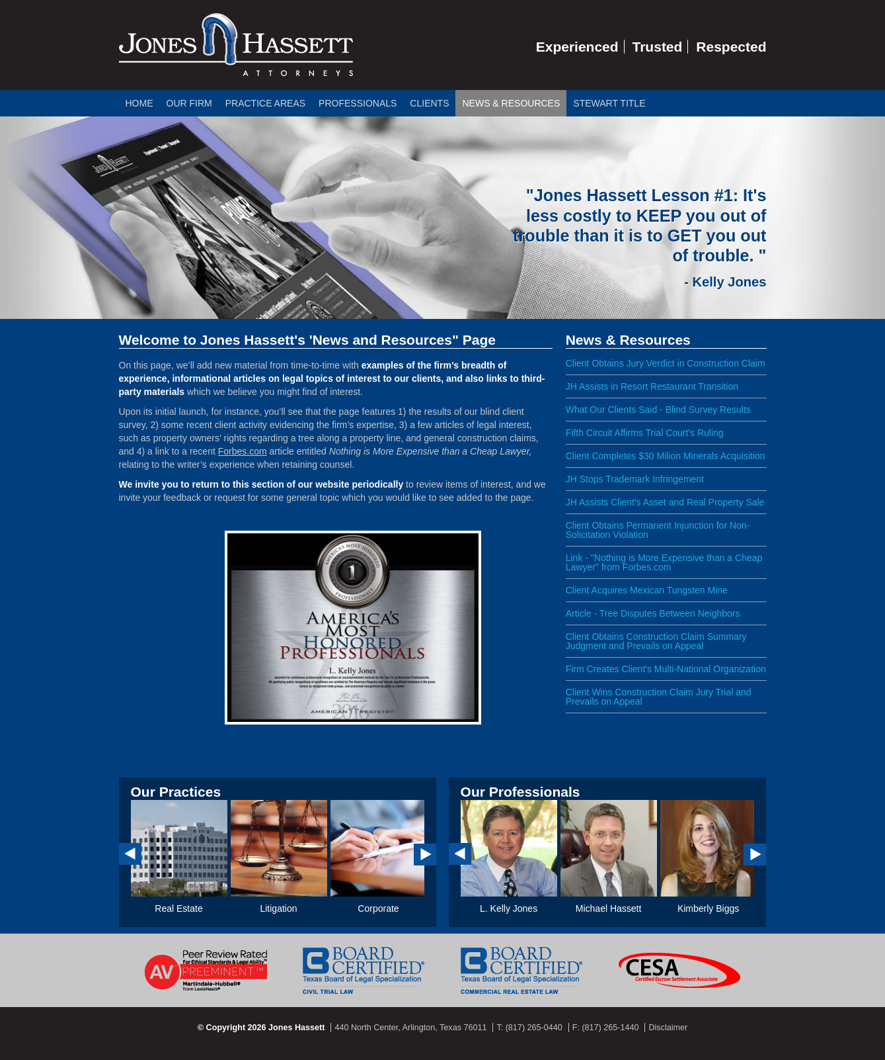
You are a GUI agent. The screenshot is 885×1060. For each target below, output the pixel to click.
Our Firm (189, 103)
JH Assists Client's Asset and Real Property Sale (665, 502)
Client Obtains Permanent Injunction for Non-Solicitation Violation (658, 530)
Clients (429, 103)
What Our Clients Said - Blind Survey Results (658, 409)
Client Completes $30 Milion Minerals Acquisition (665, 456)
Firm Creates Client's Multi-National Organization (666, 669)
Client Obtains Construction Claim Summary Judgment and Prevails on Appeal (656, 641)
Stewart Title (609, 103)
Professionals (358, 103)
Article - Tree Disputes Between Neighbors (653, 613)
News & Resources (511, 103)
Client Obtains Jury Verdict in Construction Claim (665, 363)
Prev (130, 854)
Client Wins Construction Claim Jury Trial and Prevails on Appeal (658, 697)
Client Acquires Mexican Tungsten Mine (647, 590)
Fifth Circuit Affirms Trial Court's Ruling (645, 432)
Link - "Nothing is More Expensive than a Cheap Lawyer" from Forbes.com (664, 562)
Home (139, 103)
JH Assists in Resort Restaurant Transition (652, 386)
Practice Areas (265, 103)
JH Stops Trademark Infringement (635, 479)
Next (425, 854)
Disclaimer (667, 1027)
